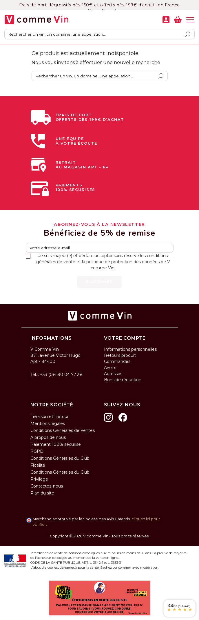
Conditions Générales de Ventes (62, 430)
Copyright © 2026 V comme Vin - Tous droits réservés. (99, 536)
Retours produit (120, 355)
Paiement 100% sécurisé (55, 444)
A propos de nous (48, 437)
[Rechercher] (99, 34)
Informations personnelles (130, 349)
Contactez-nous (46, 486)
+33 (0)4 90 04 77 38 (61, 374)
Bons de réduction (122, 379)
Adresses (113, 373)
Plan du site (42, 493)
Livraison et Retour (49, 416)
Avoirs (110, 367)
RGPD (36, 451)
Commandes (117, 361)
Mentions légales (47, 423)
